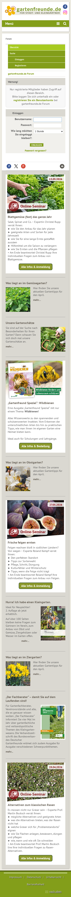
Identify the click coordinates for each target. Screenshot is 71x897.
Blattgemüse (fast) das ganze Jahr (30, 217)
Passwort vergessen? (35, 150)
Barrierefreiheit (35, 884)
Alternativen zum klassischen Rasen (31, 805)
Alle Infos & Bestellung (36, 446)
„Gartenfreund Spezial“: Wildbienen (31, 403)
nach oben (55, 891)
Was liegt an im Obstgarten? (24, 462)
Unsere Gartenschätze (20, 323)
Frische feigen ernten (21, 542)
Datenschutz (34, 877)
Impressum (15, 877)
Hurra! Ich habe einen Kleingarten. (28, 602)
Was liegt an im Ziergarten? (24, 657)
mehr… (37, 300)
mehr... (9, 751)
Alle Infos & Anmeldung (35, 267)
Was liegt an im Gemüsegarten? (26, 283)
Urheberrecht (53, 877)
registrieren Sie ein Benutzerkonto (33, 100)
